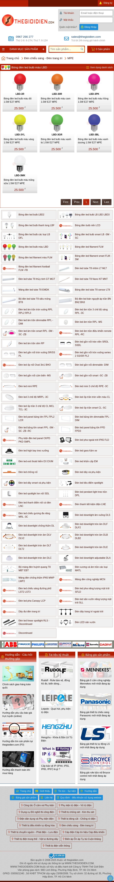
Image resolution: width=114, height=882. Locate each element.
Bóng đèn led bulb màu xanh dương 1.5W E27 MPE (93, 141)
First (65, 202)
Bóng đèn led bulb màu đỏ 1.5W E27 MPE (18, 100)
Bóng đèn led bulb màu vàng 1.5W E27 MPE (19, 141)
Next (95, 202)
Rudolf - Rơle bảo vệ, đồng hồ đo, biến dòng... (55, 682)
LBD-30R (57, 94)
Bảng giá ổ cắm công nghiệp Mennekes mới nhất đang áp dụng (95, 683)
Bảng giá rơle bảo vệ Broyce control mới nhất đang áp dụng (95, 776)
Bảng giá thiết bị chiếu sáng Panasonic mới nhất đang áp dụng (95, 715)
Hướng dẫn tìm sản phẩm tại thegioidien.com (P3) (17, 743)
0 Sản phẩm (103, 49)
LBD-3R (20, 94)
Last (106, 202)
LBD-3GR (57, 134)
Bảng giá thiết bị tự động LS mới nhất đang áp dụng (95, 746)
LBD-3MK (20, 175)
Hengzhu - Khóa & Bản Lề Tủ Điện (56, 739)
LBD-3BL (94, 134)
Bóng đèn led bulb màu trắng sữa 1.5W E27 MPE (19, 181)
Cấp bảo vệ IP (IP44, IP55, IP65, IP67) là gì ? (55, 767)
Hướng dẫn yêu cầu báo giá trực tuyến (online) (17, 714)
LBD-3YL (20, 134)
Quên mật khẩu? (68, 27)
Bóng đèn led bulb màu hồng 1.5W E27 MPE (93, 100)
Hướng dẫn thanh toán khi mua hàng (16, 771)
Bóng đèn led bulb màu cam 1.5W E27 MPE (55, 100)
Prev (77, 202)
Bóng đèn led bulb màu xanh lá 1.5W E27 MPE (56, 141)
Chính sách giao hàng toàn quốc (16, 686)
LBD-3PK (94, 94)
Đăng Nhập (90, 27)
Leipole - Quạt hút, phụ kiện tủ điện (56, 710)
